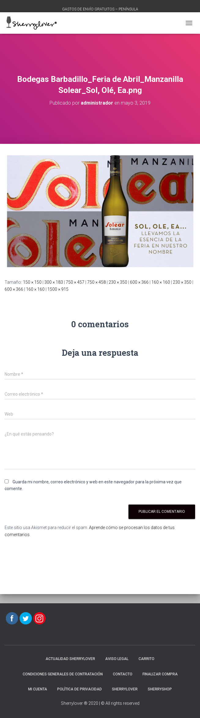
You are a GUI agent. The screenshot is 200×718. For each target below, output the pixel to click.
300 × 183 (53, 282)
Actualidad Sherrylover (70, 659)
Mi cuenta (37, 689)
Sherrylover (125, 689)
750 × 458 (96, 282)
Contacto (122, 674)
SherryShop (160, 689)
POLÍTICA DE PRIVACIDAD (79, 689)
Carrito (146, 659)
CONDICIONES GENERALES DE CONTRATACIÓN (63, 674)
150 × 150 (32, 282)
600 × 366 (139, 282)
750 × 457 (75, 282)
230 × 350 (118, 282)
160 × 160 (160, 282)
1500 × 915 (58, 289)
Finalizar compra (160, 674)
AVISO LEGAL (116, 659)
